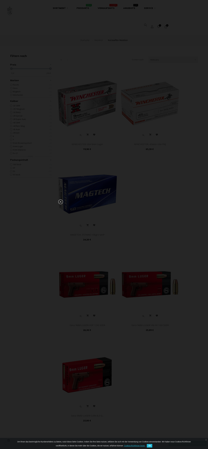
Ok (149, 446)
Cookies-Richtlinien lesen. (134, 446)
